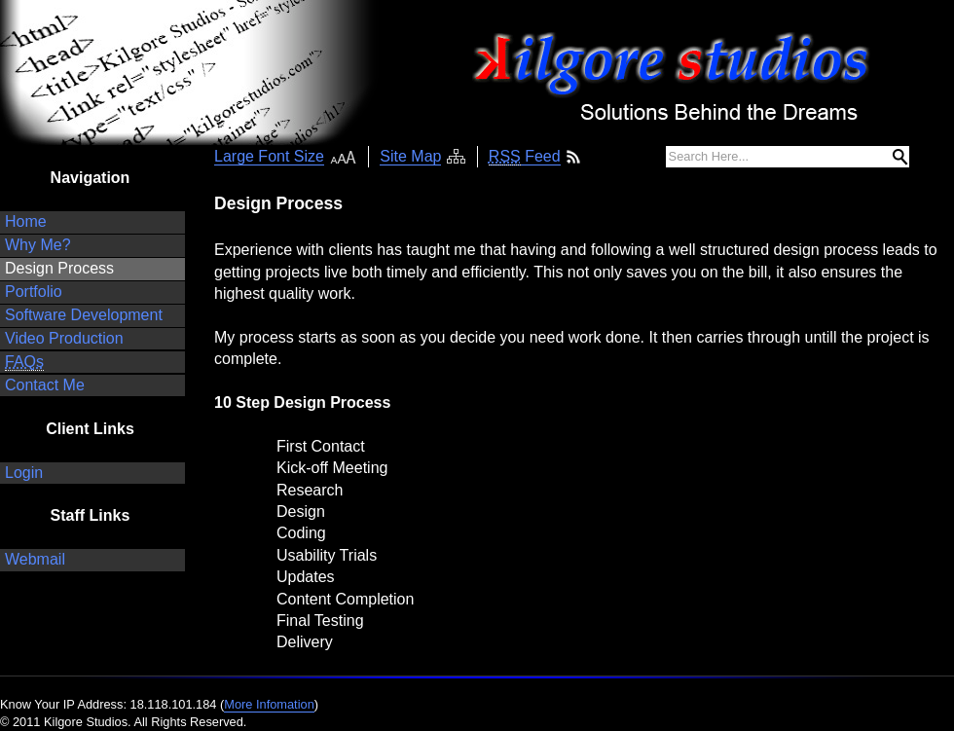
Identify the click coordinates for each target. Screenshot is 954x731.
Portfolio (33, 291)
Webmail (35, 559)
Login (24, 472)
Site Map (410, 156)
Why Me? (38, 245)
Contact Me (45, 385)
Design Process (59, 268)
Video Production (64, 338)
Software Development (84, 315)
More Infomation (268, 704)
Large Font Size (269, 156)
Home (26, 221)
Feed (525, 156)
